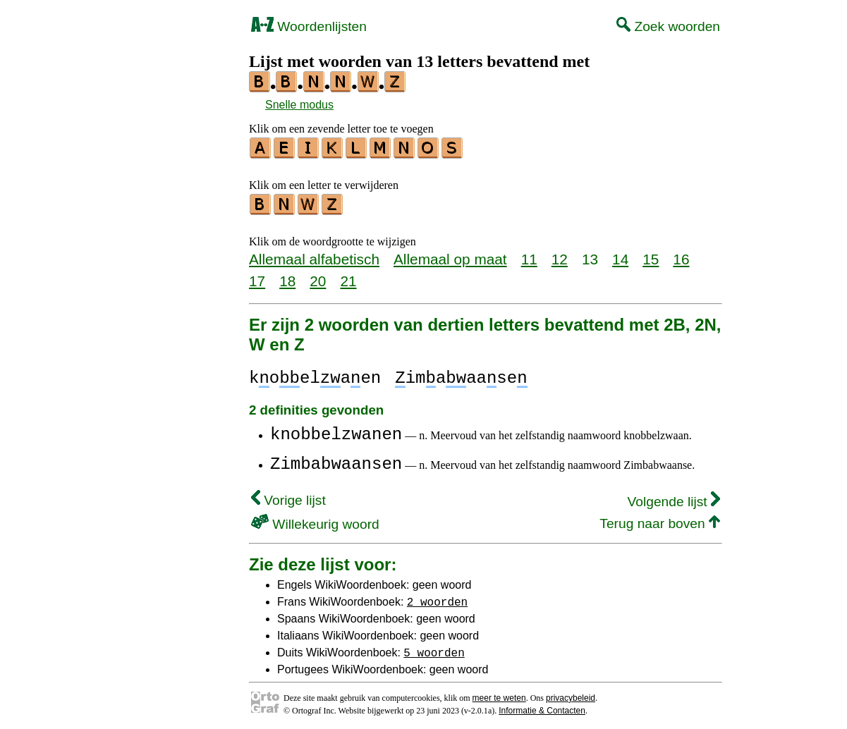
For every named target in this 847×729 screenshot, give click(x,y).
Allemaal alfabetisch (314, 255)
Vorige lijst (288, 496)
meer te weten (499, 694)
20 (318, 277)
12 (560, 255)
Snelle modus (299, 105)
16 (681, 255)
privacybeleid (570, 694)
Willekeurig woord (315, 520)
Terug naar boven (659, 519)
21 (348, 277)
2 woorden (437, 597)
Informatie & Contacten (542, 706)
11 (529, 255)
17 (257, 277)
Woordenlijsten (309, 26)
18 (287, 277)
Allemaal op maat (450, 255)
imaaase (461, 374)
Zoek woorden (668, 26)
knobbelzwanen (336, 430)
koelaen (315, 374)
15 (650, 255)
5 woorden (433, 648)
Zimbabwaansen (336, 460)
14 (620, 255)
